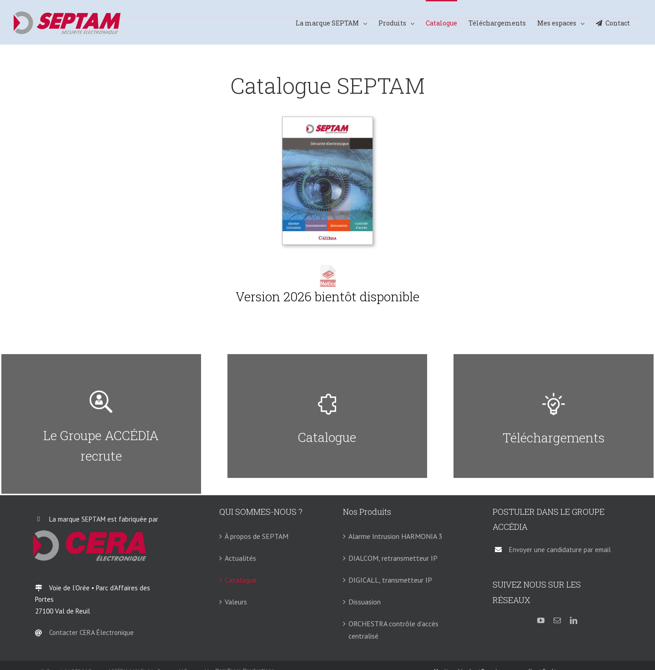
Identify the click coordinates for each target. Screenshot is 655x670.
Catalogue (241, 579)
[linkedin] (573, 620)
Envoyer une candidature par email (560, 549)
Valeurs (236, 601)
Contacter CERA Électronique (91, 632)
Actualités (240, 558)
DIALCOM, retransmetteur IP (393, 558)
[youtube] (540, 620)
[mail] (557, 620)
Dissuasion (364, 601)
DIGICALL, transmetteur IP (390, 579)
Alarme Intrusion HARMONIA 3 (395, 536)
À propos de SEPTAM (256, 536)
